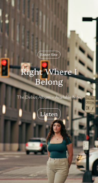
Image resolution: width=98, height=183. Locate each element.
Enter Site (49, 54)
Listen (49, 114)
